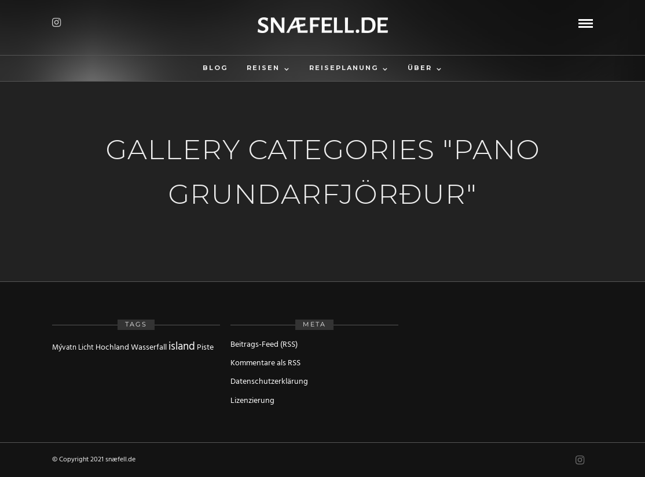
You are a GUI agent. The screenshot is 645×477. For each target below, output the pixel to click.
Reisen (263, 68)
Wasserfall (149, 347)
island (181, 346)
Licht (86, 348)
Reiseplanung (343, 68)
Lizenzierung (252, 401)
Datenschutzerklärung (269, 381)
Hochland (112, 347)
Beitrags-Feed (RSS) (264, 344)
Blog (215, 68)
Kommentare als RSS (265, 363)
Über (420, 68)
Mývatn (64, 348)
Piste (205, 347)
